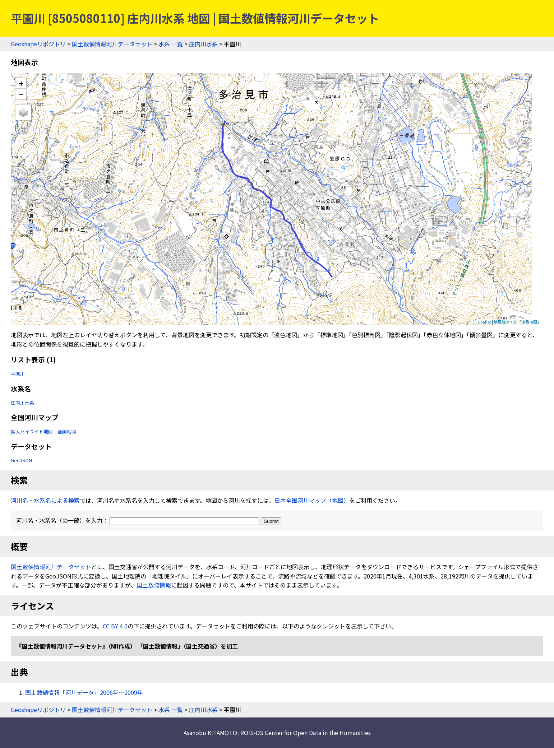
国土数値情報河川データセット (112, 44)
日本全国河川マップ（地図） (311, 500)
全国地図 (66, 431)
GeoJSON (21, 460)
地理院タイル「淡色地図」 (517, 322)
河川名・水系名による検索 (45, 500)
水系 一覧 (170, 44)
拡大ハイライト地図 (32, 431)
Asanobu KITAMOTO (210, 732)
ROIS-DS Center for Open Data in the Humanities (305, 732)
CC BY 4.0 (115, 626)
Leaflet (484, 322)
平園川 (18, 373)
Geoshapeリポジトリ (38, 44)
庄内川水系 (203, 44)
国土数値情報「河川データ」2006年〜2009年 (84, 692)
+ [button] (21, 83)
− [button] (21, 94)
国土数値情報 (154, 585)
